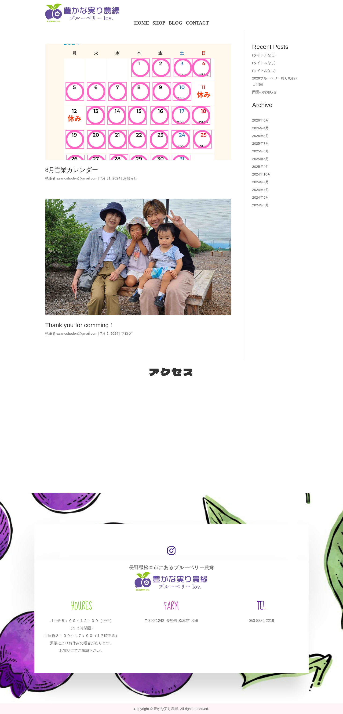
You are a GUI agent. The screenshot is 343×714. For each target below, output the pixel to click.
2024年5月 (260, 205)
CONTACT (197, 22)
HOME (141, 22)
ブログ (126, 333)
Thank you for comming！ (80, 325)
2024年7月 (260, 190)
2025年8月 (260, 136)
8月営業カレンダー (71, 169)
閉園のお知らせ (264, 92)
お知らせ (130, 178)
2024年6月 (260, 197)
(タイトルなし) (264, 55)
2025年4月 (260, 167)
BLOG (175, 22)
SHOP (159, 22)
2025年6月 (260, 151)
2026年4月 (260, 128)
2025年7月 (260, 143)
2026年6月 (260, 120)
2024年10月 (261, 174)
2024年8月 (260, 182)
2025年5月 (260, 159)
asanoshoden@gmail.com (77, 178)
